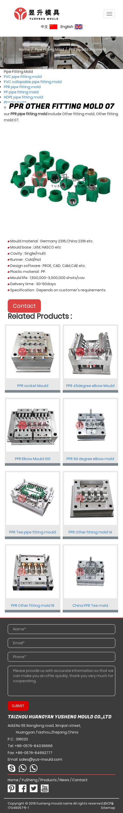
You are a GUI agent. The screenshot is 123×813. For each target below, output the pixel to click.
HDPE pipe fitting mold (23, 97)
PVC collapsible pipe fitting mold (33, 81)
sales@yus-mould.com (40, 759)
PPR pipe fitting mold (22, 87)
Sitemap (108, 808)
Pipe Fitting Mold (49, 49)
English (71, 26)
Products (48, 779)
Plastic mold (15, 102)
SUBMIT (18, 705)
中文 (49, 26)
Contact (24, 306)
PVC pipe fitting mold (23, 76)
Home (24, 49)
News (64, 779)
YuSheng (29, 779)
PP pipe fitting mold (21, 92)
